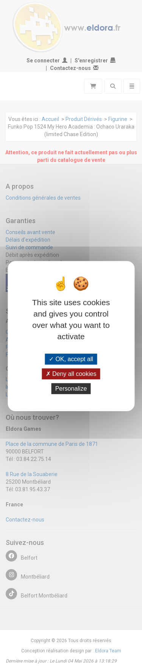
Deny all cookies (71, 374)
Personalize (71, 388)
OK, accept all (71, 359)
